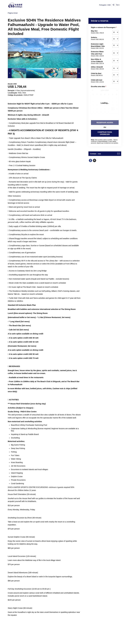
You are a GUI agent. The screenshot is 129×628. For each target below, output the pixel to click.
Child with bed (98, 81)
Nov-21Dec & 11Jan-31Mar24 (98, 61)
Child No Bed (98, 75)
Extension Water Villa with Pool (98, 54)
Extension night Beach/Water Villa (98, 46)
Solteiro (98, 39)
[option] (17, 73)
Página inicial (13, 13)
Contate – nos (95, 154)
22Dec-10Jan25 (98, 68)
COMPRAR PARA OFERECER (105, 133)
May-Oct (98, 32)
